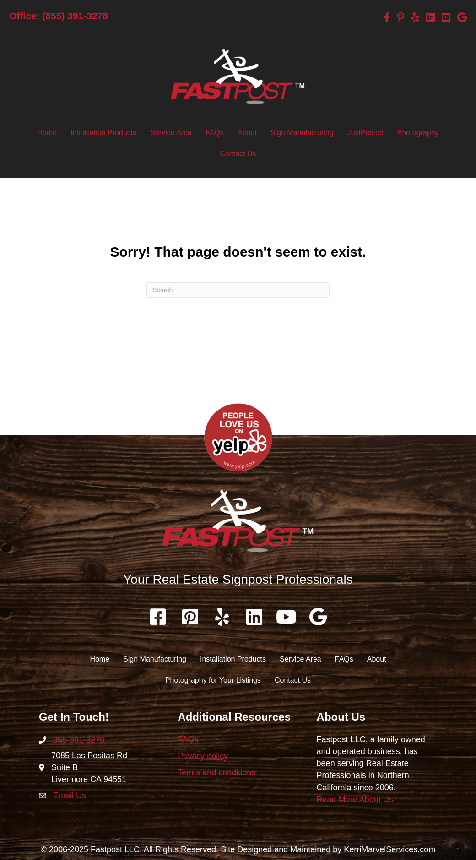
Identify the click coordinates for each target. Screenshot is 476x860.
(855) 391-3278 (75, 16)
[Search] (238, 290)
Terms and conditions (216, 772)
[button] (158, 616)
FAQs (188, 739)
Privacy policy (203, 756)
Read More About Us (355, 799)
